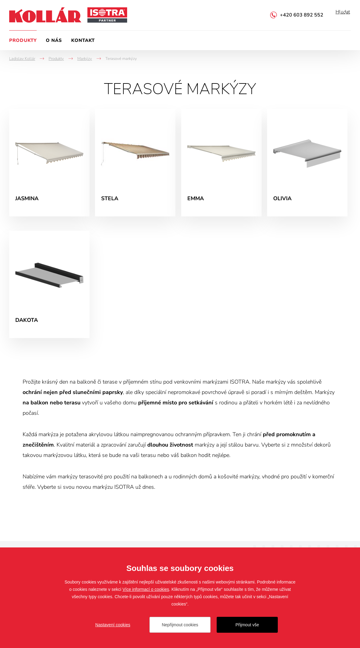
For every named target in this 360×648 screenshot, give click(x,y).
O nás (54, 40)
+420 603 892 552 (301, 15)
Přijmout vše (247, 624)
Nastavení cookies (112, 624)
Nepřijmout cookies (180, 624)
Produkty (23, 40)
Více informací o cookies (146, 589)
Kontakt (83, 40)
